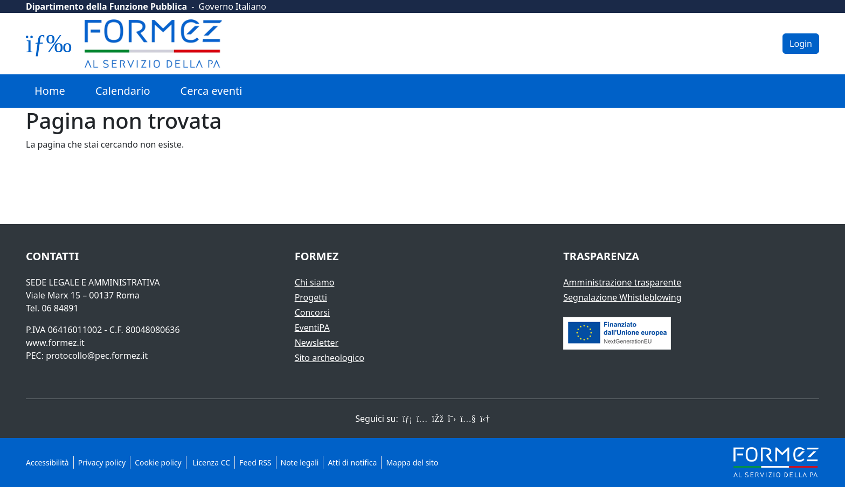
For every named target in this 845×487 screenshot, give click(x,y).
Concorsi (312, 312)
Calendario (122, 91)
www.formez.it (55, 343)
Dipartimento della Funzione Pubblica (106, 6)
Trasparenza (601, 256)
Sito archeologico (329, 358)
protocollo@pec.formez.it (97, 355)
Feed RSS (255, 462)
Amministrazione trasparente (622, 282)
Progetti (311, 297)
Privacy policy (102, 462)
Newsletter (316, 343)
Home (49, 91)
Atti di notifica (352, 462)
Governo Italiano (232, 6)
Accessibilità (47, 462)
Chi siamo (315, 282)
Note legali (300, 462)
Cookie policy (158, 462)
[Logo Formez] (153, 43)
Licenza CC (210, 462)
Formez (317, 256)
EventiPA (312, 327)
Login (800, 44)
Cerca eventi (212, 91)
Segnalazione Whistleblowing (622, 297)
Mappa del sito (412, 462)
